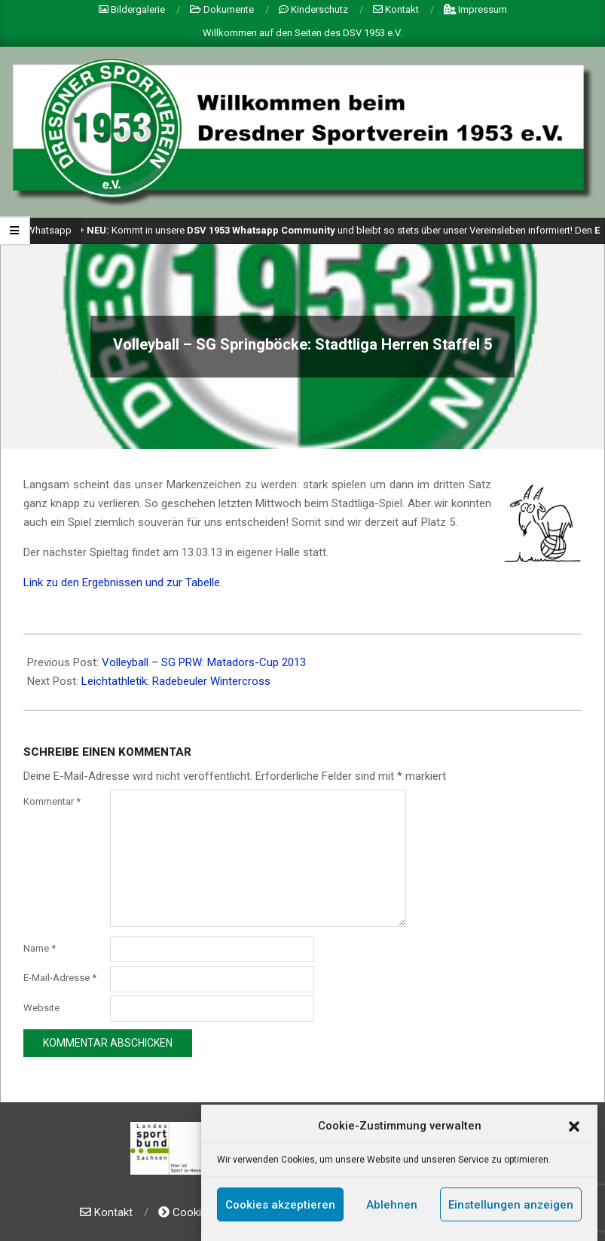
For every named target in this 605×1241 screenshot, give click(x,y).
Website (41, 1007)
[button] (574, 1127)
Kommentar (52, 801)
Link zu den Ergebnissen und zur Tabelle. (122, 582)
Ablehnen (391, 1205)
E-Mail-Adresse (59, 977)
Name (39, 948)
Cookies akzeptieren (280, 1205)
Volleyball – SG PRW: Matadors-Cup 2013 (204, 662)
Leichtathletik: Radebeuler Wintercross (175, 681)
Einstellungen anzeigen (510, 1205)
